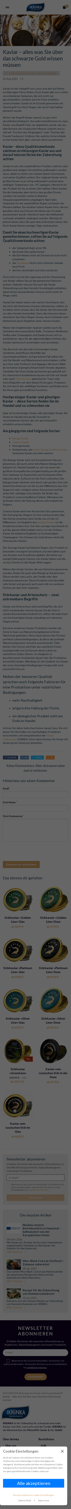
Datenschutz (24, 1500)
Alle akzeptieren (33, 1483)
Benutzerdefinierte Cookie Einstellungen (33, 1495)
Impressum (43, 1500)
